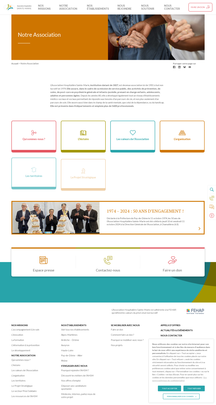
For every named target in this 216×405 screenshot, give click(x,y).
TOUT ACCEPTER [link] (169, 388)
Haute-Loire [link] (67, 350)
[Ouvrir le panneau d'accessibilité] (211, 215)
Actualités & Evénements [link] (177, 330)
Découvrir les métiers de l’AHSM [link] (77, 375)
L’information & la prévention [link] (25, 345)
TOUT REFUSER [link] (194, 388)
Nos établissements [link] (99, 7)
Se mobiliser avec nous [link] (125, 325)
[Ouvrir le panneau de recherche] (211, 189)
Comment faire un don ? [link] (122, 334)
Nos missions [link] (47, 7)
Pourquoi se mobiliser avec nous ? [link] (127, 340)
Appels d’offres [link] (170, 325)
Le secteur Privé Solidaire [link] (24, 391)
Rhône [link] (64, 360)
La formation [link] (17, 340)
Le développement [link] (20, 350)
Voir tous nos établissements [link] (75, 329)
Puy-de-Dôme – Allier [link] (71, 355)
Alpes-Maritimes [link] (69, 334)
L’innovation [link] (17, 334)
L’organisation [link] (18, 375)
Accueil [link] (14, 63)
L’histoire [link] (15, 365)
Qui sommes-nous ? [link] (20, 359)
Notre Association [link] (71, 7)
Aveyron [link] (65, 345)
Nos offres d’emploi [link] (70, 380)
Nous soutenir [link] (147, 7)
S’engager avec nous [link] (74, 365)
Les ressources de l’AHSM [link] (24, 396)
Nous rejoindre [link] (124, 7)
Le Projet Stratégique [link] (22, 385)
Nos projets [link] (117, 345)
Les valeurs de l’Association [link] (24, 370)
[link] (17, 7)
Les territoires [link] (18, 380)
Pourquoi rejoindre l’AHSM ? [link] (75, 370)
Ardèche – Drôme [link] (70, 340)
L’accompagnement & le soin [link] (25, 329)
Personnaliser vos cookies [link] (180, 396)
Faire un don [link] (117, 329)
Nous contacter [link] (170, 7)
